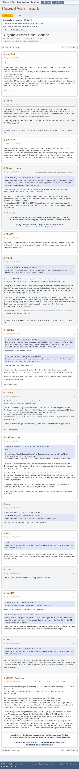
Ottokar (14, 26)
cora (8, 504)
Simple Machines (18, 764)
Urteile (48, 225)
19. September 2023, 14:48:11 (12, 238)
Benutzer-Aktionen (69, 47)
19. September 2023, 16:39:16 (12, 262)
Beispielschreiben (58, 225)
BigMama (26, 26)
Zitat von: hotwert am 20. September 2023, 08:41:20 (24, 649)
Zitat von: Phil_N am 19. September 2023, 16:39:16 (24, 339)
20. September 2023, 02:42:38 (12, 333)
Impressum (35, 764)
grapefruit (10, 54)
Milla (8, 533)
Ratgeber (42, 225)
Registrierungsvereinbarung (47, 764)
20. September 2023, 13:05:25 (12, 537)
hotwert (9, 392)
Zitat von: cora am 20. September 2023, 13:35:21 (23, 602)
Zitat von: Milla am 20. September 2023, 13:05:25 (23, 615)
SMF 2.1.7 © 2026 (6, 764)
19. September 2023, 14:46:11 (12, 172)
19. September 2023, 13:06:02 (12, 58)
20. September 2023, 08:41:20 (12, 396)
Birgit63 (9, 234)
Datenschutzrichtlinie (63, 764)
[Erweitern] (46, 446)
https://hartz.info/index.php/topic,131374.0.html (20, 403)
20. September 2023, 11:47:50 (12, 508)
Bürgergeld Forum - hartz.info (20, 8)
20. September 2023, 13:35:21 (12, 573)
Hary (8, 639)
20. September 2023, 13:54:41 (12, 597)
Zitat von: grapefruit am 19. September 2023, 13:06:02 (25, 446)
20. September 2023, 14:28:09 (12, 643)
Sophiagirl (33, 26)
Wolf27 (20, 26)
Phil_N (9, 101)
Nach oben (6, 750)
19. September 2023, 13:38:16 (12, 143)
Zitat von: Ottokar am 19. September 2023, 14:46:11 (24, 267)
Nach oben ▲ (74, 764)
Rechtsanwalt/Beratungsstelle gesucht (39, 227)
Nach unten (6, 47)
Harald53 (10, 330)
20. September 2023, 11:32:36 (12, 441)
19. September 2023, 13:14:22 (12, 104)
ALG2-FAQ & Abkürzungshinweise (25, 225)
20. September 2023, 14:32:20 (12, 681)
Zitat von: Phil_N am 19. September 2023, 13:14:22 (24, 178)
